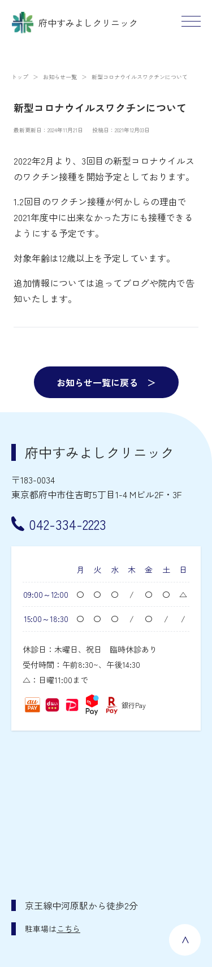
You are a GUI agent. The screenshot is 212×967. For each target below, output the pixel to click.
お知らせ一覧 (60, 76)
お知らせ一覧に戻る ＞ (106, 382)
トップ (19, 76)
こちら (68, 928)
